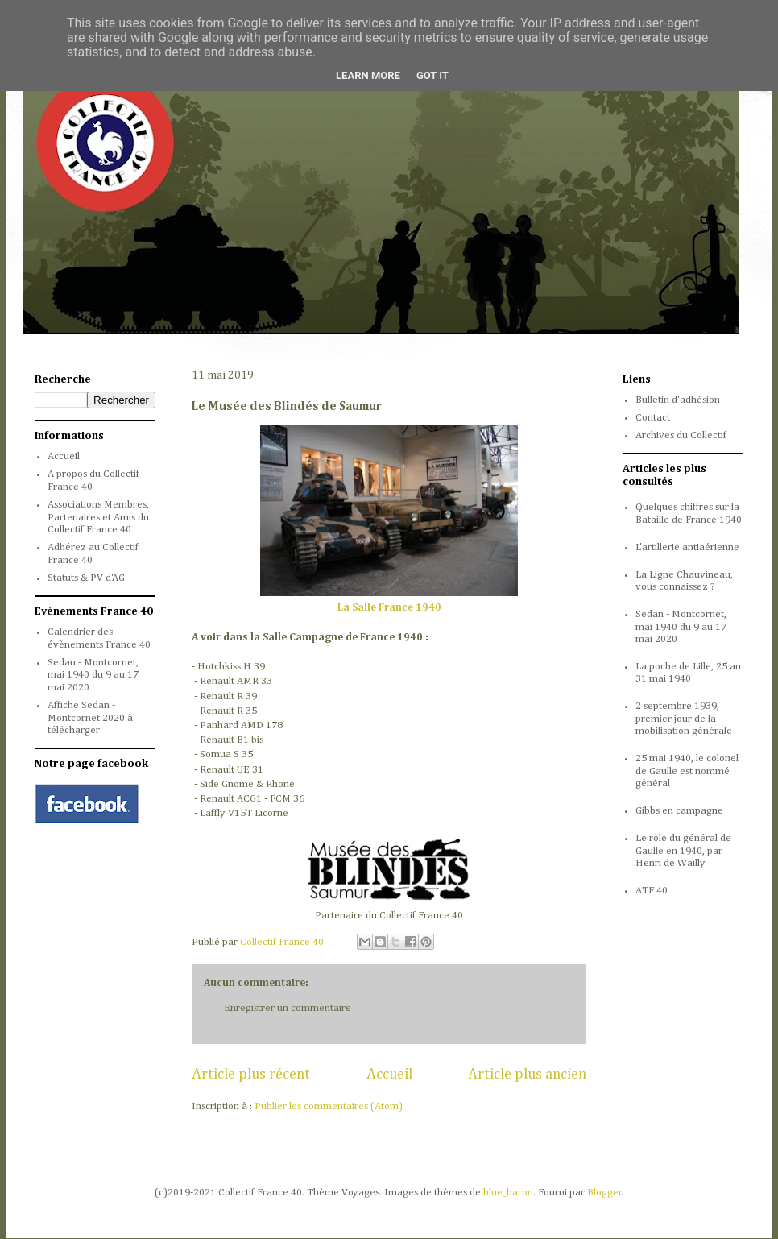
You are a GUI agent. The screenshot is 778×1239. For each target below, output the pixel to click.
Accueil (389, 1074)
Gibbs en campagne (679, 811)
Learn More (368, 75)
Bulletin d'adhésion (677, 400)
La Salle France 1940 (389, 608)
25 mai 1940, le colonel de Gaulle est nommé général (687, 771)
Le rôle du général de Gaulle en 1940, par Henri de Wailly (683, 850)
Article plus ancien (527, 1074)
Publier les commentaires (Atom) (329, 1106)
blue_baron (508, 1192)
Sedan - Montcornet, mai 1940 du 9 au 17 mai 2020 (93, 675)
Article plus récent (251, 1074)
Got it (432, 75)
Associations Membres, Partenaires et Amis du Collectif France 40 (98, 517)
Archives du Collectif (680, 435)
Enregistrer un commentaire (287, 1008)
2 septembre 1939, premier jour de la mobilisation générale (683, 718)
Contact (652, 417)
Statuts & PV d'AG (86, 578)
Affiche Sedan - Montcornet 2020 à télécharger (90, 718)
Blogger (604, 1192)
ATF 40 (651, 890)
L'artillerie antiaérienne (687, 547)
